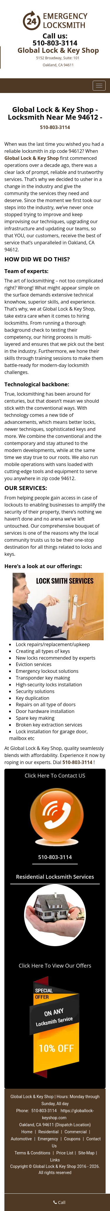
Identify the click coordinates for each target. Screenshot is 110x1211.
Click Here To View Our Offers (55, 965)
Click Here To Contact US (55, 775)
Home (27, 1131)
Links (55, 1160)
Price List (64, 1153)
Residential (48, 1131)
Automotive (21, 1139)
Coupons (72, 1139)
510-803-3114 (55, 43)
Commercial (76, 1131)
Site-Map (86, 1153)
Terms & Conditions (32, 1153)
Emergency (48, 1139)
